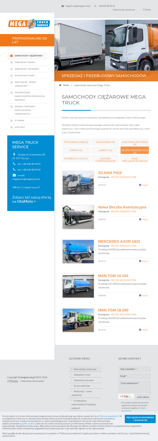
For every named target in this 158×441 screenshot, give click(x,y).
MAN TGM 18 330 (113, 276)
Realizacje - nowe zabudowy (25, 84)
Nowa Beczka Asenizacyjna (122, 207)
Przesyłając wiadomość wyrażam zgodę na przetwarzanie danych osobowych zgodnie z (135, 406)
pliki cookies (29, 423)
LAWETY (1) (105, 150)
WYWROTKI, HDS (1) (76, 158)
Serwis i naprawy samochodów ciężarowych (25, 110)
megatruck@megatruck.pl (77, 6)
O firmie (147, 9)
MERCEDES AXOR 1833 (119, 241)
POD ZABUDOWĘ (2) (76, 141)
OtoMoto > (26, 201)
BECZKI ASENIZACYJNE (123, 177)
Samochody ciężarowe (124, 9)
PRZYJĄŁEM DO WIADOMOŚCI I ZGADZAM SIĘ (140, 419)
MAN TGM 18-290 (113, 310)
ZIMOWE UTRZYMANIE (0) (105, 159)
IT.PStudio (12, 381)
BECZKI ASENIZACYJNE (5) (134, 151)
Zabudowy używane (26, 69)
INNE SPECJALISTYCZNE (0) (134, 159)
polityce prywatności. (108, 416)
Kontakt (20, 127)
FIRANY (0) (76, 150)
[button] (62, 50)
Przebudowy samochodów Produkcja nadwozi (30, 96)
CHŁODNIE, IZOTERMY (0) (134, 143)
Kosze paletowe (24, 75)
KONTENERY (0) (105, 141)
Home (66, 85)
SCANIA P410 (110, 173)
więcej (145, 185)
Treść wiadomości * (134, 386)
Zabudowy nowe (25, 62)
